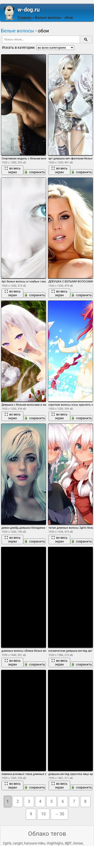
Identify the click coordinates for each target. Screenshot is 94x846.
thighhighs (55, 843)
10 (43, 814)
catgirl (18, 843)
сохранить (34, 172)
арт (68, 842)
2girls (7, 843)
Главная (24, 17)
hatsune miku (34, 843)
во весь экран (13, 170)
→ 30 (59, 814)
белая (78, 843)
